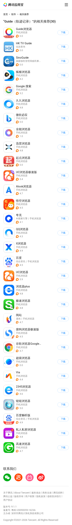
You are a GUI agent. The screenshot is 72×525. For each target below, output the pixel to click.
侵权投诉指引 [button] (54, 496)
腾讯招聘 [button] (58, 492)
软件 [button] (13, 14)
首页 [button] (5, 14)
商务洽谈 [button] (47, 492)
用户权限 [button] (29, 496)
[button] (13, 5)
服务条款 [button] (36, 492)
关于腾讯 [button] (7, 492)
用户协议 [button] (7, 499)
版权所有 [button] (18, 496)
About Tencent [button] (22, 492)
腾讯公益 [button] (7, 496)
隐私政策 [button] (41, 496)
